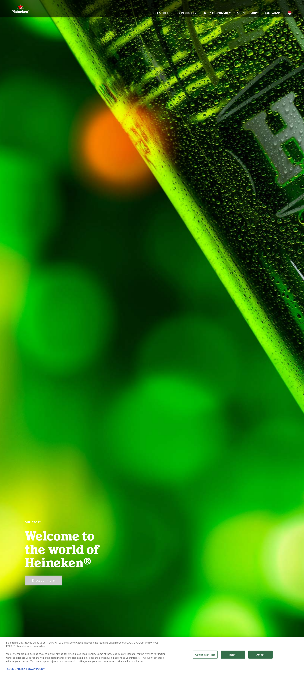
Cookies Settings (205, 656)
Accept (260, 656)
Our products (185, 13)
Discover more (43, 580)
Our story (160, 13)
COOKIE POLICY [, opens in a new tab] (16, 670)
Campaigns (273, 13)
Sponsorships (248, 13)
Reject (233, 656)
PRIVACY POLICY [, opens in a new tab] (35, 670)
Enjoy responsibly (216, 13)
